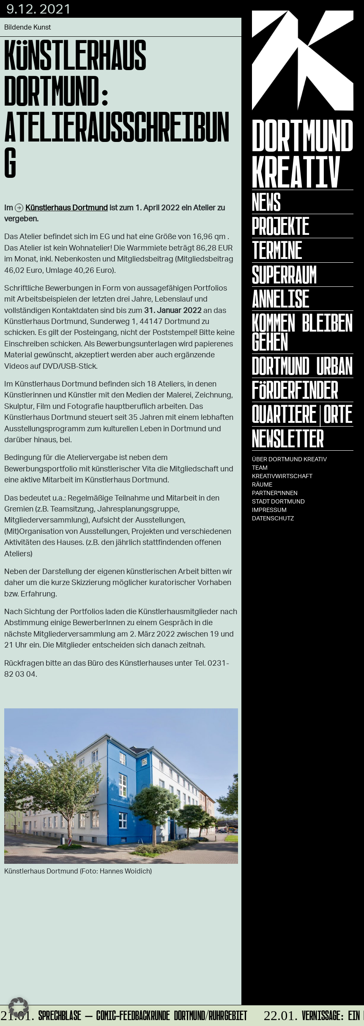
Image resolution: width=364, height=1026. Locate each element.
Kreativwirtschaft (282, 475)
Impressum (269, 509)
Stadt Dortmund (278, 501)
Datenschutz (273, 518)
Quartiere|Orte (302, 414)
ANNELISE (280, 298)
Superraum (284, 274)
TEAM (260, 467)
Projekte (280, 226)
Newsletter (288, 438)
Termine (277, 250)
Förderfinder (295, 390)
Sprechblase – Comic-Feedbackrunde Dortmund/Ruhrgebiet (124, 1014)
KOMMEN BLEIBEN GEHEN (302, 332)
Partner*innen (275, 492)
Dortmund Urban (302, 366)
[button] (18, 1007)
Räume (262, 484)
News (266, 202)
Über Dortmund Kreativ (289, 459)
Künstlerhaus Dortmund (66, 207)
